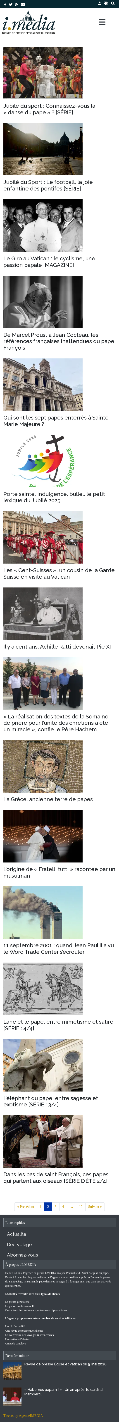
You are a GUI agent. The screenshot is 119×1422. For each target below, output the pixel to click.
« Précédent (25, 1207)
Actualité (16, 1234)
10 (81, 1207)
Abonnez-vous (22, 1255)
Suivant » (95, 1207)
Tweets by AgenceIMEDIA (23, 1415)
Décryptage (19, 1244)
